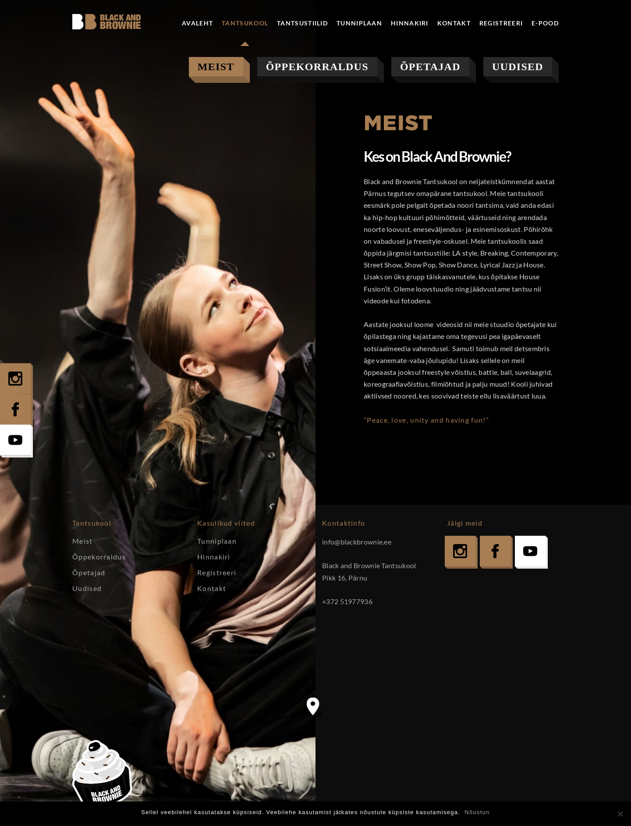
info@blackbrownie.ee (356, 542)
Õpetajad (430, 66)
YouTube (530, 551)
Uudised (517, 66)
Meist (216, 66)
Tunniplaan (359, 23)
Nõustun (477, 812)
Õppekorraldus (317, 66)
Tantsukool (245, 23)
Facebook (495, 551)
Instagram (460, 551)
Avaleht (197, 23)
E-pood (545, 23)
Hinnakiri (410, 23)
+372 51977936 (347, 601)
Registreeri (501, 23)
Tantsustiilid (302, 23)
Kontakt (454, 23)
